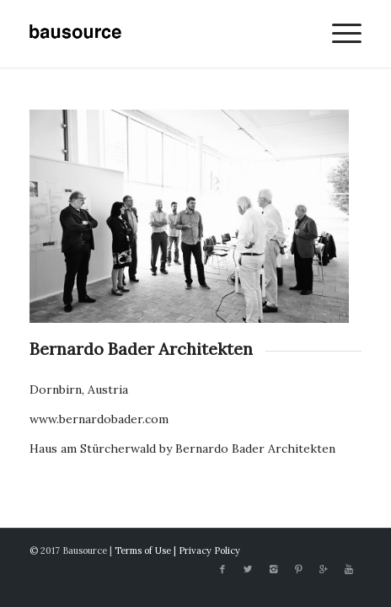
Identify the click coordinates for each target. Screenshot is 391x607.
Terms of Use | (147, 550)
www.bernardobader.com (99, 419)
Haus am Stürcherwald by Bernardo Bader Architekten (182, 448)
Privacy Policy (209, 550)
